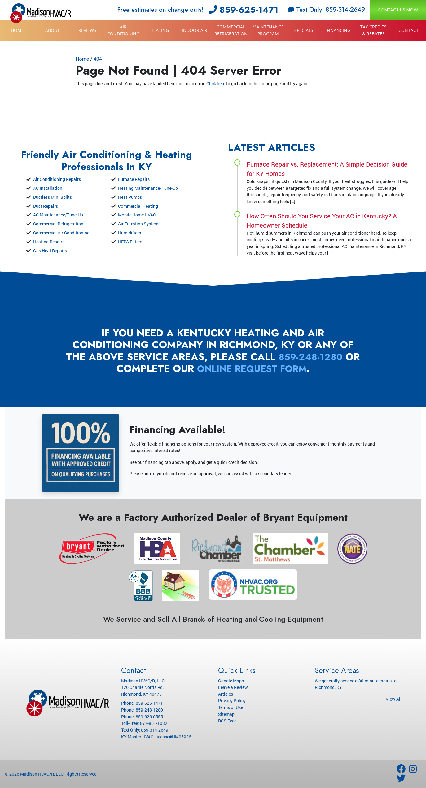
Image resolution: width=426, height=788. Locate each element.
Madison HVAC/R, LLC (42, 774)
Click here (215, 83)
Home (17, 30)
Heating (159, 30)
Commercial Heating (138, 206)
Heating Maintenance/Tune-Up (148, 188)
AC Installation (47, 188)
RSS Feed (227, 721)
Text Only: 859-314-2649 (326, 9)
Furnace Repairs (134, 179)
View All (394, 699)
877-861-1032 (153, 723)
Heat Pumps (130, 197)
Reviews (87, 30)
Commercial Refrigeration (231, 30)
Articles (225, 694)
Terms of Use (230, 707)
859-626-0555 (149, 717)
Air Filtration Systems (139, 224)
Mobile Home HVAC (137, 215)
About (52, 30)
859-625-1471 (243, 9)
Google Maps (231, 681)
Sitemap (226, 714)
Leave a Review (233, 687)
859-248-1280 (319, 357)
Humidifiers (129, 233)
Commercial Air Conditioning (61, 233)
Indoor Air (194, 30)
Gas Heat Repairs (50, 251)
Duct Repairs (45, 206)
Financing (338, 30)
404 (98, 59)
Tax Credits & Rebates (373, 30)
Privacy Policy (232, 700)
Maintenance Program (268, 30)
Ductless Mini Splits (52, 197)
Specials (303, 30)
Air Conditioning (123, 30)
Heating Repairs (48, 242)
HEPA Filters (130, 242)
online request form (260, 368)
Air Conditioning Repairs (57, 179)
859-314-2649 (154, 730)
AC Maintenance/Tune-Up (58, 215)
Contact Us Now (398, 10)
